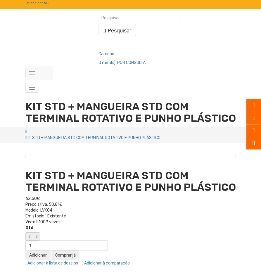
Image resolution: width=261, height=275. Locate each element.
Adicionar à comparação (106, 263)
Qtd (29, 227)
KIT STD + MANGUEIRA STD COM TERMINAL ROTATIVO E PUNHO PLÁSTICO (92, 137)
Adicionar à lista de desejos (51, 263)
